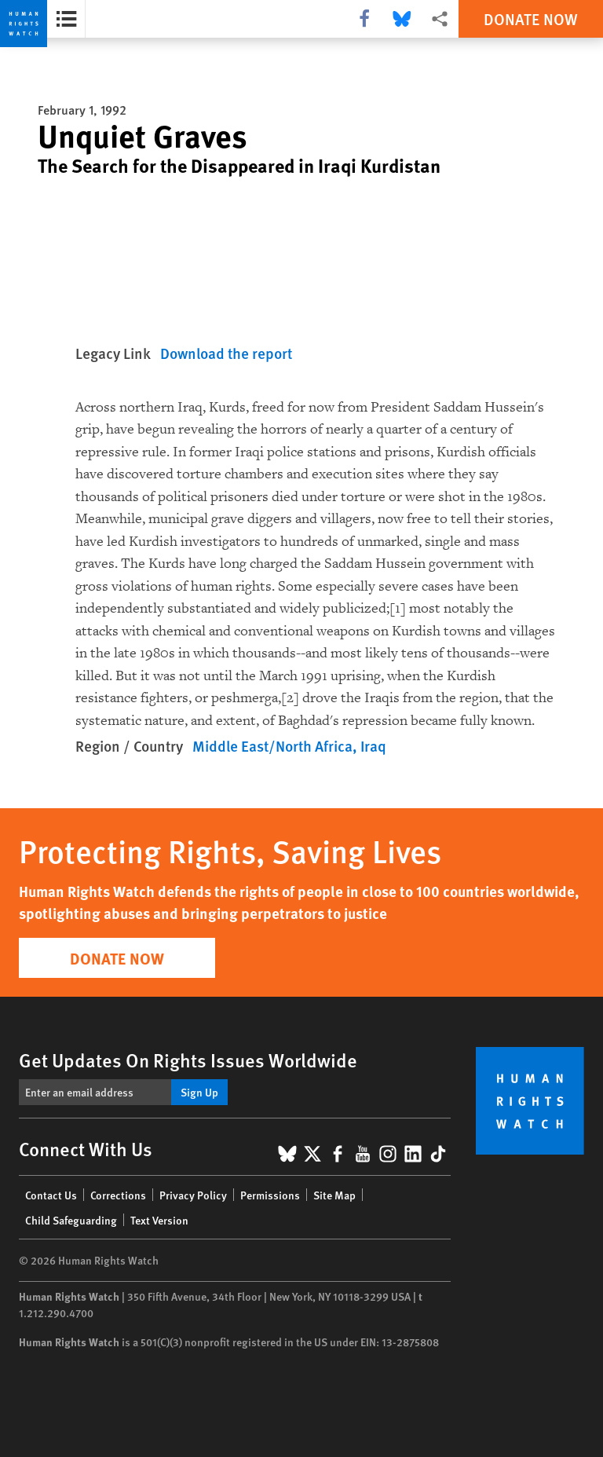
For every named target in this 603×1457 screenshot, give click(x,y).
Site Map (334, 1195)
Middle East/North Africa (272, 745)
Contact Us (51, 1195)
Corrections (118, 1195)
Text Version (159, 1220)
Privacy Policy (193, 1195)
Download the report (226, 353)
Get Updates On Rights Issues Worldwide (188, 1059)
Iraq (373, 745)
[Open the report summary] (66, 19)
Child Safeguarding (71, 1220)
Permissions (270, 1195)
